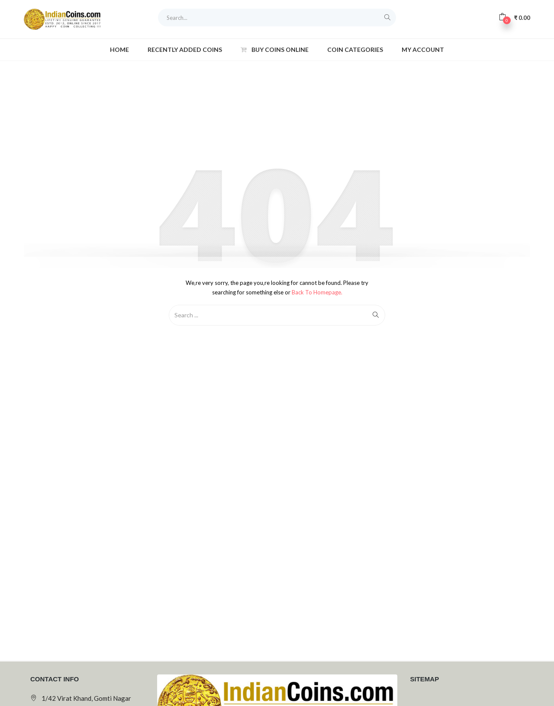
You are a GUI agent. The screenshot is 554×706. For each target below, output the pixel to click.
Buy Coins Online (275, 49)
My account (423, 49)
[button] (514, 17)
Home (119, 49)
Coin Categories (355, 49)
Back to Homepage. (317, 292)
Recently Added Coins (185, 49)
